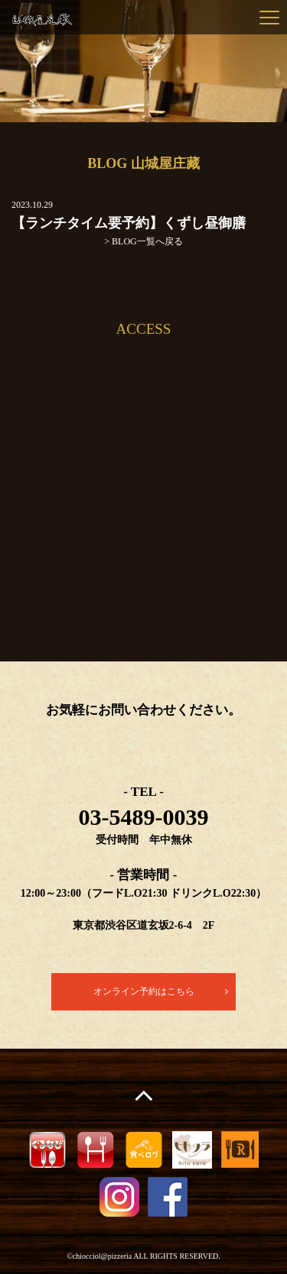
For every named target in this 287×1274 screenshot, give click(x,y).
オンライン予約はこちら (143, 991)
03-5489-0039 (144, 816)
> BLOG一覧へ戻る (143, 241)
